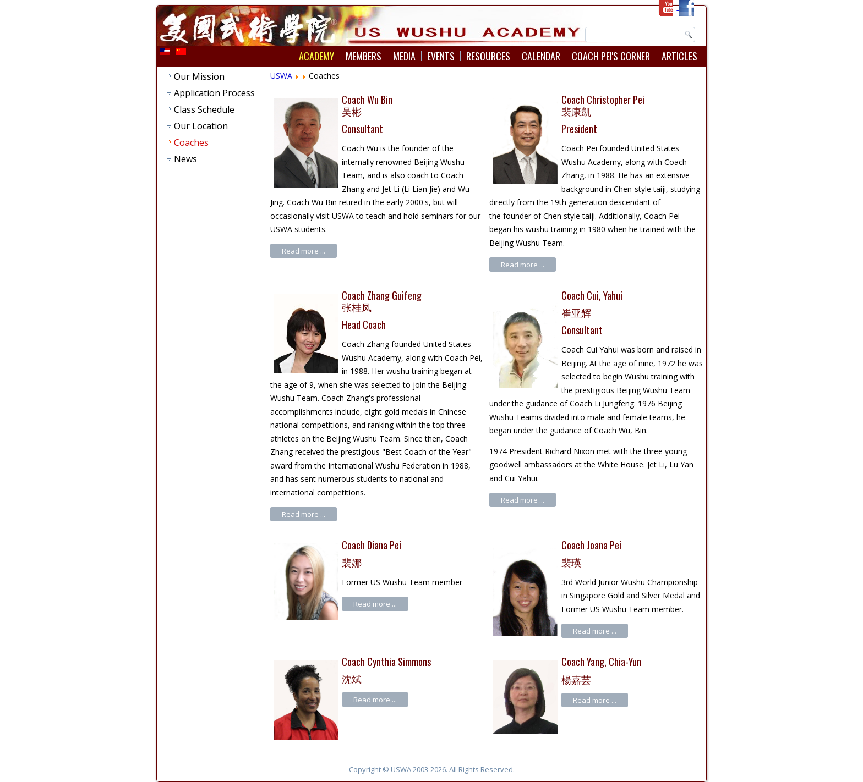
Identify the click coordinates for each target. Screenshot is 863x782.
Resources (488, 56)
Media (404, 56)
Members (363, 56)
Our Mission (199, 76)
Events (441, 56)
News (185, 159)
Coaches (191, 142)
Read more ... (303, 251)
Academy (316, 56)
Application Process (214, 93)
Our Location (201, 126)
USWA (281, 75)
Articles (679, 56)
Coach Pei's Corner (611, 56)
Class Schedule (204, 109)
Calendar (541, 56)
